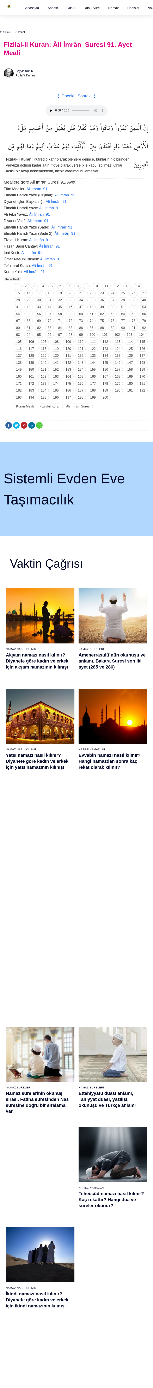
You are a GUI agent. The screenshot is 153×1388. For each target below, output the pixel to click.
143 (81, 362)
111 (93, 341)
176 (81, 383)
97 (60, 334)
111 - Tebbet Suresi (116, 1242)
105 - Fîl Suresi (114, 1198)
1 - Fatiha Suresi (15, 991)
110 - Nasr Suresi (115, 1234)
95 (39, 334)
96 (49, 334)
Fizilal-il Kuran (12, 32)
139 (31, 362)
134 (105, 355)
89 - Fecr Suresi (64, 1220)
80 (18, 328)
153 (68, 369)
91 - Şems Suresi (65, 1234)
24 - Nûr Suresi (64, 1020)
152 (56, 369)
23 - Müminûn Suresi (67, 1013)
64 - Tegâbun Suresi (17, 1176)
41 (18, 307)
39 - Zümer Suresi (115, 991)
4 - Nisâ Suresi (14, 1013)
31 (49, 300)
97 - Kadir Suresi (115, 1140)
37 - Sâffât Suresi (65, 1114)
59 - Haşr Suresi (14, 1140)
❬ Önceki (65, 96)
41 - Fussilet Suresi (116, 1005)
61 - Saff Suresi (14, 1155)
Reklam (85, 1296)
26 (133, 293)
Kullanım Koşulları (64, 1296)
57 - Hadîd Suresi (115, 1121)
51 (123, 307)
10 (96, 286)
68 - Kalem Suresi (15, 1205)
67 (18, 321)
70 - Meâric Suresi (16, 1220)
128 (31, 355)
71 (60, 321)
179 (118, 383)
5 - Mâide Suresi (15, 1020)
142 (68, 362)
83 (49, 328)
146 (118, 362)
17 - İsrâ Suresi (14, 1107)
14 (138, 286)
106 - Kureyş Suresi (117, 1205)
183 (31, 390)
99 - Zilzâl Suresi (115, 1155)
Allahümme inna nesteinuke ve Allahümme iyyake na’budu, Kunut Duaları (112, 859)
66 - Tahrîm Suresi (16, 1191)
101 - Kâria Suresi (116, 1169)
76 (112, 321)
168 (118, 376)
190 (118, 390)
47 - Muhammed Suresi (119, 1049)
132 (81, 355)
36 (102, 300)
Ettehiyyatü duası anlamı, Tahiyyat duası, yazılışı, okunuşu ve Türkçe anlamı (107, 760)
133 (93, 355)
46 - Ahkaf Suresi (115, 1042)
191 (130, 390)
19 (60, 293)
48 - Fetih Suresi (115, 1056)
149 (19, 369)
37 (112, 300)
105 (19, 341)
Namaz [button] (113, 8)
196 (56, 397)
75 (102, 321)
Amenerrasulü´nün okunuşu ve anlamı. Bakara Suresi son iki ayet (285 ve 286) (112, 660)
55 (28, 314)
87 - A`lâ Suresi (64, 1205)
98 (70, 334)
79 (144, 321)
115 (142, 341)
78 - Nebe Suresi (65, 1140)
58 (60, 314)
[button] (32, 8)
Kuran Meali (12, 279)
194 (31, 397)
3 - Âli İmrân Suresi (16, 1005)
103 (129, 334)
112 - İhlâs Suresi (115, 1249)
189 (105, 390)
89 (112, 328)
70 (49, 321)
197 (68, 397)
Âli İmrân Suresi (78, 406)
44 (49, 307)
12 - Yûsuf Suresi (15, 1071)
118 (43, 349)
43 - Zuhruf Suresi (116, 1020)
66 (144, 314)
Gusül (70, 8)
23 (102, 293)
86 (81, 328)
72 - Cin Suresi (13, 1234)
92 (144, 328)
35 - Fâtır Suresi (64, 1100)
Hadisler (133, 8)
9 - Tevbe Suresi (14, 1049)
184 (43, 390)
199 (93, 397)
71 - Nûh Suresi (14, 1227)
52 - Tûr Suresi (113, 1085)
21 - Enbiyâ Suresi (66, 998)
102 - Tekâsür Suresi (117, 1176)
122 (93, 349)
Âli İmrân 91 (36, 189)
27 (144, 293)
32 (60, 300)
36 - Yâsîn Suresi (65, 1107)
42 (28, 307)
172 (31, 383)
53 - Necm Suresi (115, 1092)
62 (102, 314)
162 (43, 376)
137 (142, 355)
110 (81, 341)
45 (60, 307)
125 (130, 349)
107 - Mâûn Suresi (116, 1213)
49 (102, 307)
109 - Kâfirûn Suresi (117, 1227)
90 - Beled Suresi (65, 1227)
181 (142, 383)
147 (130, 362)
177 (93, 383)
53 (144, 307)
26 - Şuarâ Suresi (65, 1034)
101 (105, 334)
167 (105, 376)
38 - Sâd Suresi (64, 1121)
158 (130, 369)
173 (43, 383)
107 (43, 341)
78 (133, 321)
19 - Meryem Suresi (17, 1121)
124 (118, 349)
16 (28, 293)
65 (133, 314)
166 (93, 376)
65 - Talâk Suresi (15, 1184)
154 (81, 369)
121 (81, 349)
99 (81, 334)
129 (43, 355)
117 (31, 349)
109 (68, 341)
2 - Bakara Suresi (15, 998)
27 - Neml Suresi (65, 1042)
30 (39, 300)
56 (39, 314)
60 (81, 314)
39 (133, 300)
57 (49, 314)
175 (68, 383)
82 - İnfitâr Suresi (65, 1169)
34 (81, 300)
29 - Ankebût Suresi (67, 1056)
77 (123, 321)
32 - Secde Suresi (65, 1078)
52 (133, 307)
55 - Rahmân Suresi (117, 1107)
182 (19, 390)
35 (91, 300)
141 (56, 362)
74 (91, 321)
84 (60, 328)
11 (106, 286)
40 (144, 300)
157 (118, 369)
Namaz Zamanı (137, 1296)
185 (56, 390)
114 (130, 341)
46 (70, 307)
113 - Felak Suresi (116, 1256)
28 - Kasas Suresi (65, 1049)
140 (43, 362)
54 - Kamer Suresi (116, 1100)
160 (19, 376)
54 (18, 314)
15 (18, 293)
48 (91, 307)
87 (91, 328)
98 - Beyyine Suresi (116, 1147)
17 (39, 293)
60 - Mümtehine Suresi (18, 1147)
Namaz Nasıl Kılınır (21, 649)
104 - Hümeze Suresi (117, 1191)
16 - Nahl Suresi (14, 1100)
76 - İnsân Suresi (15, 1263)
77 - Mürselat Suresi (66, 1133)
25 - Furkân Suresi (66, 1027)
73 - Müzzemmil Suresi (19, 1242)
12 (117, 286)
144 (93, 362)
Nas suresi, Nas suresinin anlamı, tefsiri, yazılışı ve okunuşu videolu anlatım (33, 859)
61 (91, 314)
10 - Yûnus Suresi (15, 1056)
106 (31, 341)
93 (18, 334)
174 (56, 383)
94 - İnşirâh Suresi (65, 1256)
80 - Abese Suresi (65, 1155)
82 (39, 328)
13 (127, 286)
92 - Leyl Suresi (64, 1242)
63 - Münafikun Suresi (18, 1169)
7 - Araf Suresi (13, 1034)
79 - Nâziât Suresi (65, 1147)
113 (118, 341)
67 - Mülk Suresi (14, 1198)
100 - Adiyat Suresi (116, 1162)
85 (70, 328)
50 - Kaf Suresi (114, 1071)
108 (56, 341)
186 (68, 390)
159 (142, 369)
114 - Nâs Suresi (115, 1263)
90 (123, 328)
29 (28, 300)
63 (112, 314)
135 (118, 355)
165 (81, 376)
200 (105, 397)
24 (112, 293)
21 (81, 293)
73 (81, 321)
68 (28, 321)
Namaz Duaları (90, 848)
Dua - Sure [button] (92, 8)
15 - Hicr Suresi (14, 1092)
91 (133, 328)
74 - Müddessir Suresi (18, 1249)
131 (68, 355)
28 (18, 300)
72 (70, 321)
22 (91, 293)
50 (112, 307)
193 (19, 397)
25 (123, 293)
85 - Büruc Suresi (65, 1191)
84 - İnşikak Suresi (66, 1184)
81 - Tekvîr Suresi (65, 1162)
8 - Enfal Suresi (14, 1042)
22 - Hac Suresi (63, 1005)
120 (68, 349)
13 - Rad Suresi (14, 1078)
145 (105, 362)
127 (19, 355)
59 (70, 314)
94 (28, 334)
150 (31, 369)
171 (19, 383)
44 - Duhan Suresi (115, 1027)
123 (105, 349)
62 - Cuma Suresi (15, 1162)
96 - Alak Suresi (114, 1133)
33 (70, 300)
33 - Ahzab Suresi (65, 1085)
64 (123, 314)
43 (39, 307)
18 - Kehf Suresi (14, 1114)
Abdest (53, 8)
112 (105, 341)
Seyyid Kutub (24, 71)
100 (92, 334)
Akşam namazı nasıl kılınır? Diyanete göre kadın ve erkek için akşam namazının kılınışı (37, 660)
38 (123, 300)
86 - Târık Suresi (65, 1198)
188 (93, 390)
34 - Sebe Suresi (65, 1092)
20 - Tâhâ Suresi (65, 991)
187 (81, 390)
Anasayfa (32, 8)
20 (70, 293)
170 (142, 376)
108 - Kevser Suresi (117, 1220)
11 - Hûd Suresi (14, 1063)
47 (81, 307)
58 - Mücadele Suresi (18, 1133)
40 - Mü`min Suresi (116, 998)
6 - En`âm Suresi (15, 1027)
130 (56, 355)
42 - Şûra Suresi (114, 1013)
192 (142, 390)
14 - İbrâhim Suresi (16, 1085)
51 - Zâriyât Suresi (116, 1078)
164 (68, 376)
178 (105, 383)
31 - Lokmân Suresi (66, 1071)
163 (56, 376)
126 (142, 349)
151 (43, 369)
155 (93, 369)
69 (39, 321)
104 (142, 334)
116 (19, 349)
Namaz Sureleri (91, 649)
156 (105, 369)
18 (49, 293)
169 (130, 376)
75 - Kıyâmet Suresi (17, 1256)
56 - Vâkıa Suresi (115, 1114)
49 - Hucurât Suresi (116, 1063)
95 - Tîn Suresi (63, 1263)
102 (117, 334)
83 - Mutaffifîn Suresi (67, 1176)
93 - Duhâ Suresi (65, 1249)
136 (130, 355)
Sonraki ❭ (87, 96)
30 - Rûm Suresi (64, 1063)
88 (102, 328)
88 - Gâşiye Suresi (66, 1213)
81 (28, 328)
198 (81, 397)
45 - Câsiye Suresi (116, 1034)
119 (56, 349)
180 (130, 383)
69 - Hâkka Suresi (15, 1213)
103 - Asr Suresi (114, 1184)
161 (31, 376)
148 (142, 362)
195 (43, 397)
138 (19, 362)
